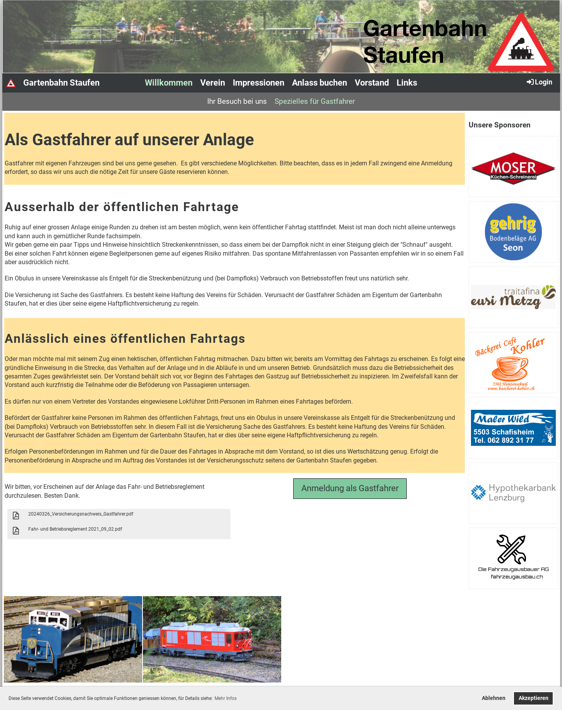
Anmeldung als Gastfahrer (350, 488)
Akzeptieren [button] (533, 698)
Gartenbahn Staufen (61, 83)
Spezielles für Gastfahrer (315, 101)
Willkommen (168, 83)
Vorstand (372, 83)
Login (539, 81)
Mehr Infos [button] (226, 698)
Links (407, 83)
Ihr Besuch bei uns (237, 101)
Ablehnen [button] (493, 698)
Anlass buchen (319, 83)
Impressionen (258, 83)
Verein (212, 83)
